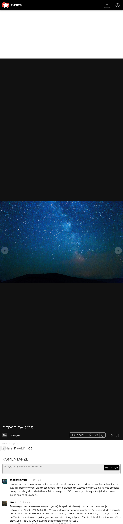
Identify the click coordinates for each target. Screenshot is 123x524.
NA (5, 435)
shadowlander (18, 481)
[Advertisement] (61, 34)
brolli (13, 503)
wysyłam (111, 468)
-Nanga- (15, 435)
